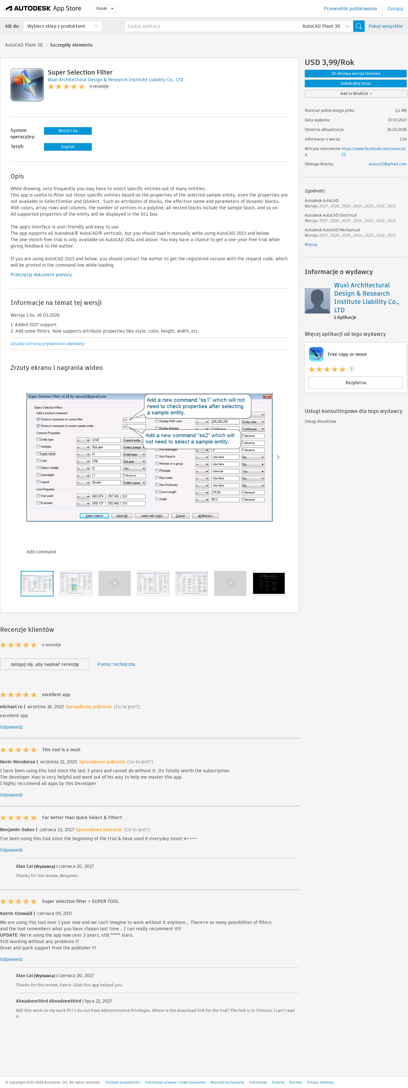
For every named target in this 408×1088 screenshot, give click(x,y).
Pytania (278, 1082)
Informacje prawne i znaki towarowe (175, 1082)
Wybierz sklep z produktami (56, 26)
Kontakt (295, 1082)
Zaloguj (395, 8)
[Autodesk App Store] (43, 8)
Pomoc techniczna (116, 664)
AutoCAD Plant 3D (24, 45)
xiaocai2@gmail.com (388, 164)
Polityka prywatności (123, 1082)
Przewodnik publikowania (350, 8)
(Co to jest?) (127, 706)
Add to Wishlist (356, 93)
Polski (104, 8)
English (68, 146)
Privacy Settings (320, 1082)
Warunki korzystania (227, 1082)
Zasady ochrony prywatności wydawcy (47, 344)
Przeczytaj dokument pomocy (41, 274)
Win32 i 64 (68, 130)
